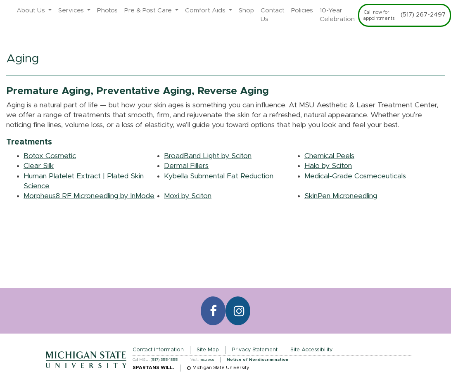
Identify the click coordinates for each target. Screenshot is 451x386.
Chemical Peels (329, 156)
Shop (246, 10)
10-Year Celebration (337, 14)
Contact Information (158, 350)
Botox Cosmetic (50, 156)
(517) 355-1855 (164, 360)
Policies (302, 10)
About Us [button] (32, 10)
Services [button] (71, 10)
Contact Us (273, 14)
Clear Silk (39, 166)
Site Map (208, 350)
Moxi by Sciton (187, 196)
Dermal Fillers (186, 166)
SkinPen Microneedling (340, 196)
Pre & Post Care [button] (148, 10)
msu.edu (207, 360)
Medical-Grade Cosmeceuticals (355, 176)
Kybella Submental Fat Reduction (218, 176)
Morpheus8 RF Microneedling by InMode (89, 196)
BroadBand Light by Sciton (208, 156)
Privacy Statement (255, 350)
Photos (107, 10)
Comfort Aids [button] (206, 10)
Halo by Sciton (328, 166)
